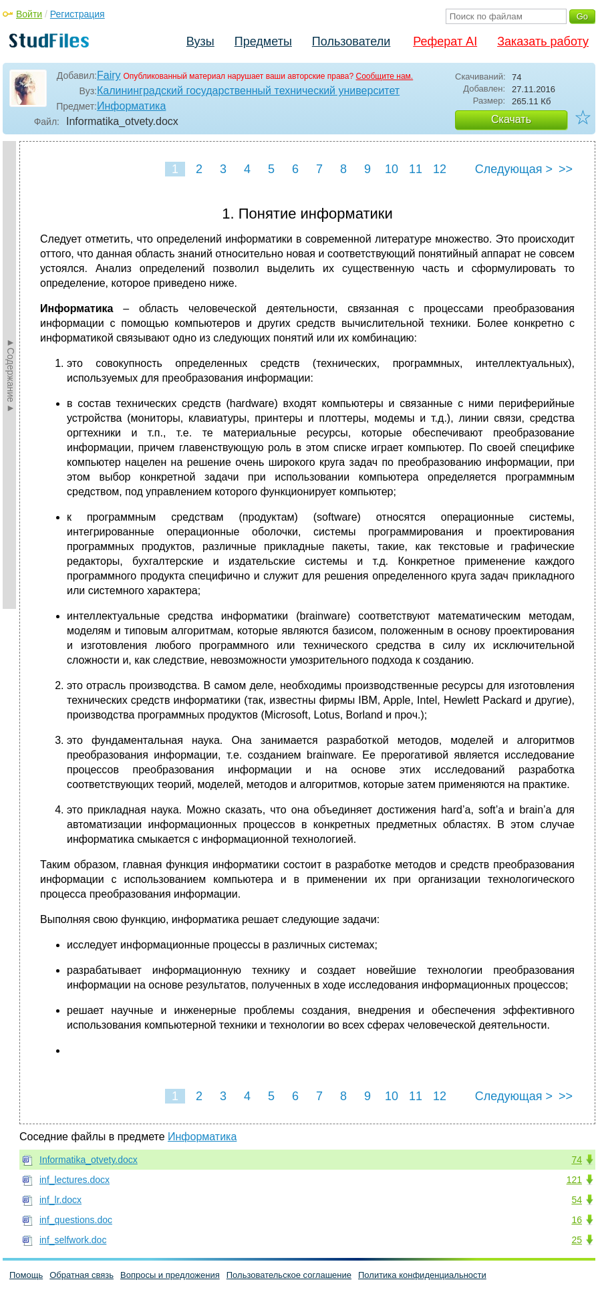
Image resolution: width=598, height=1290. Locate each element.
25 (576, 1240)
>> (566, 169)
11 (415, 169)
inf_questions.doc (75, 1219)
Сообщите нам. (384, 76)
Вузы (200, 41)
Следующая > (514, 169)
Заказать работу (543, 41)
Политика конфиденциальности (422, 1275)
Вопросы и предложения (170, 1275)
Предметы (263, 41)
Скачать (511, 119)
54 (576, 1199)
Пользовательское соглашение (289, 1275)
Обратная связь (81, 1275)
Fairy (109, 75)
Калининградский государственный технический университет (248, 90)
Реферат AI (445, 41)
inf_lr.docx (60, 1199)
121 (574, 1179)
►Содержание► (10, 375)
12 (439, 169)
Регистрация (77, 14)
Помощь (26, 1275)
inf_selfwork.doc (72, 1240)
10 (391, 169)
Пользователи (351, 41)
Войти (29, 14)
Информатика (131, 106)
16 (576, 1219)
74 (576, 1159)
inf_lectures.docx (74, 1179)
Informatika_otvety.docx (88, 1159)
